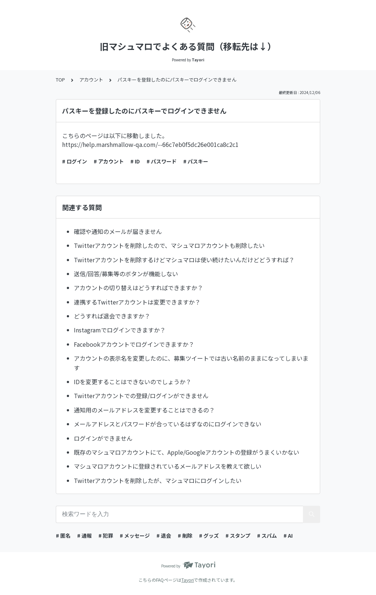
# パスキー (195, 161)
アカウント (91, 79)
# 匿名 (63, 535)
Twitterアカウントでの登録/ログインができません (141, 395)
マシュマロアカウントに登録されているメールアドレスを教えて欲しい (167, 466)
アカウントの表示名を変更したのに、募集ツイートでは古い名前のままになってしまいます (191, 363)
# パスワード (162, 161)
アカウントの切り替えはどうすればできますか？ (138, 287)
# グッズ (209, 535)
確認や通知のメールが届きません (118, 231)
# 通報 (84, 535)
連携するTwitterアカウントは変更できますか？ (137, 302)
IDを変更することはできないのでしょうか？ (132, 381)
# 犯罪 (105, 535)
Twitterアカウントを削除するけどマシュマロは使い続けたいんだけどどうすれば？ (184, 259)
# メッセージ (135, 535)
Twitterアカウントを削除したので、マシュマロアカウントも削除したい (169, 245)
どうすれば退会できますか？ (112, 315)
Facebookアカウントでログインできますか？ (134, 344)
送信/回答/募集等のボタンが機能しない (126, 273)
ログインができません (103, 438)
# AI (288, 535)
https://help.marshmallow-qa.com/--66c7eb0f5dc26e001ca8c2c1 (150, 144)
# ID (135, 161)
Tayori (187, 580)
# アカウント (109, 161)
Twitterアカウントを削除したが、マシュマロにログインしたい (158, 480)
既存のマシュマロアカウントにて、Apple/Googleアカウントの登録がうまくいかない (186, 452)
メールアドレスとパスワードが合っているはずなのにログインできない (167, 423)
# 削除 (185, 535)
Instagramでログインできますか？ (120, 329)
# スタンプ (237, 535)
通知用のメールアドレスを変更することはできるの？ (144, 409)
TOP (60, 79)
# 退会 (163, 535)
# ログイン (74, 161)
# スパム (267, 535)
